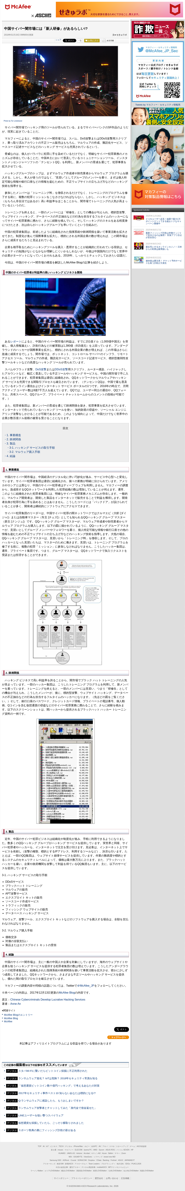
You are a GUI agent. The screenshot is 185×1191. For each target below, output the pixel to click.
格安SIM (60, 1164)
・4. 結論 (9, 456)
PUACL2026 (136, 1164)
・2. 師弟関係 (12, 439)
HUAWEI (61, 1153)
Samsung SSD (55, 1160)
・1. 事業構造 (12, 435)
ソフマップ (98, 1157)
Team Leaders (93, 1164)
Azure (104, 1153)
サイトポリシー (61, 1178)
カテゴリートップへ (118, 1037)
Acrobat (87, 1153)
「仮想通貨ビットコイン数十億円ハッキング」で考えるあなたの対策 (58, 1085)
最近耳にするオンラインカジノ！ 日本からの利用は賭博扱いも (164, 248)
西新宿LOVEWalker (84, 1171)
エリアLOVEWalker (52, 1171)
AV (100, 1146)
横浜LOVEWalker (68, 1171)
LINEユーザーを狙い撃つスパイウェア (41, 1115)
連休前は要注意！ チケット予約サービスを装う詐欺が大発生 (164, 262)
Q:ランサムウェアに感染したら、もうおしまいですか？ (51, 1100)
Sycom (101, 1150)
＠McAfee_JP (85, 985)
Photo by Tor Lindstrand (13, 121)
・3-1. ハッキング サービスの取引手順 (31, 447)
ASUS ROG (110, 1150)
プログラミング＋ (108, 1164)
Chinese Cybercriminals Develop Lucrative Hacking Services (47, 999)
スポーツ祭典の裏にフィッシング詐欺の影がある (47, 1130)
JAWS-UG (71, 1153)
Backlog (106, 1160)
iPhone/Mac (78, 1146)
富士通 (53, 1150)
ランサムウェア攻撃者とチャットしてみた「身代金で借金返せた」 (57, 1107)
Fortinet (114, 1160)
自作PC (94, 1146)
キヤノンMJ (96, 1153)
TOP (39, 1146)
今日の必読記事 (62, 1167)
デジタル (68, 1146)
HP (132, 1150)
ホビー (87, 1146)
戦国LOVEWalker (147, 1171)
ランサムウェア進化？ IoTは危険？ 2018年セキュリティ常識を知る (58, 1078)
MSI (70, 1157)
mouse (60, 1150)
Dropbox (91, 1160)
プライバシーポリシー (81, 1178)
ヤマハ (117, 1153)
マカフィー (20, 7)
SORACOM (82, 1160)
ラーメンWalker (37, 1171)
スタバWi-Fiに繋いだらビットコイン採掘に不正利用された (52, 1070)
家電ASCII (69, 1164)
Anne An (15, 1003)
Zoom (123, 1153)
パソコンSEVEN (122, 1150)
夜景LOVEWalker (100, 1171)
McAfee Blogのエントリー (18, 1014)
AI (44, 1146)
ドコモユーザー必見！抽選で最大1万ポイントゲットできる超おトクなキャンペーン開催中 (163, 221)
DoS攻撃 (40, 369)
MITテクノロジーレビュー (118, 1167)
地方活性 (120, 1164)
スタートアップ (122, 1146)
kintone (79, 1153)
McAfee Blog (67, 992)
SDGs (127, 1164)
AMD (95, 1150)
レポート (15, 341)
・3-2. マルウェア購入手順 (23, 451)
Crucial (73, 1160)
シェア (58, 40)
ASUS (120, 1160)
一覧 (80, 41)
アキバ (105, 1146)
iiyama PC (88, 1150)
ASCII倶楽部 (141, 1146)
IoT (47, 1146)
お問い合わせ (112, 1178)
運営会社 (99, 1178)
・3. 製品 (9, 443)
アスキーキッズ (49, 1164)
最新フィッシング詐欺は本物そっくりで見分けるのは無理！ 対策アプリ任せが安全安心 (164, 235)
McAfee (8, 1021)
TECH (61, 1146)
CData (98, 1160)
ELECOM (78, 1150)
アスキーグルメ (81, 1164)
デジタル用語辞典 (88, 1167)
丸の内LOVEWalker (131, 1171)
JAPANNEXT (129, 1160)
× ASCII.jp (40, 15)
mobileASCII (102, 1167)
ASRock (66, 1160)
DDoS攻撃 (61, 369)
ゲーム (132, 1146)
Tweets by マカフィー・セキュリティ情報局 (157, 104)
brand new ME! (110, 1157)
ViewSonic (88, 1157)
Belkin (110, 1153)
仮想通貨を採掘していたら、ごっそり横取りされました (51, 1122)
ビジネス (53, 1146)
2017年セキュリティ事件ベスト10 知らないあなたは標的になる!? (56, 1093)
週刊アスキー (74, 1167)
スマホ (111, 1146)
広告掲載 (125, 1178)
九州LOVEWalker (115, 1171)
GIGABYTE (77, 1157)
